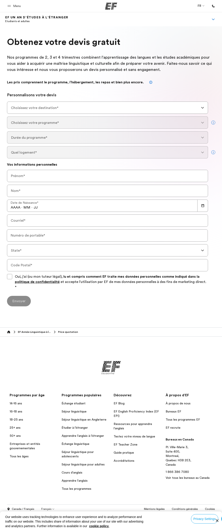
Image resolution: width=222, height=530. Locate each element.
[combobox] (107, 108)
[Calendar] (203, 206)
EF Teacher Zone (125, 444)
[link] (36, 19)
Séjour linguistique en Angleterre (84, 419)
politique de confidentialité (37, 282)
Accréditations (124, 460)
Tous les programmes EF (183, 419)
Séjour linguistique (74, 411)
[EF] (111, 6)
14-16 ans (16, 403)
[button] (15, 6)
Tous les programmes (76, 488)
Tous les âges (19, 456)
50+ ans (15, 435)
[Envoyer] (19, 301)
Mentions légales (154, 509)
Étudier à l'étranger (75, 427)
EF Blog (119, 403)
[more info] (213, 122)
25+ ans (15, 427)
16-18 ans (16, 411)
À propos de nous (178, 403)
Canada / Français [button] (20, 509)
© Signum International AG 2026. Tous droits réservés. (181, 515)
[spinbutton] (15, 207)
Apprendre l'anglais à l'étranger (83, 435)
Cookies (210, 509)
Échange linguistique (75, 444)
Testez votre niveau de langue (134, 436)
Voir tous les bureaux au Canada (188, 477)
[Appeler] (213, 6)
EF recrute (173, 427)
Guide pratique (124, 452)
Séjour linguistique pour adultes (83, 464)
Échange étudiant (73, 403)
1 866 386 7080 (177, 472)
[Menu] (213, 19)
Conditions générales (185, 509)
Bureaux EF (173, 411)
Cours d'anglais (72, 472)
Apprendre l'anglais (75, 480)
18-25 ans (16, 419)
